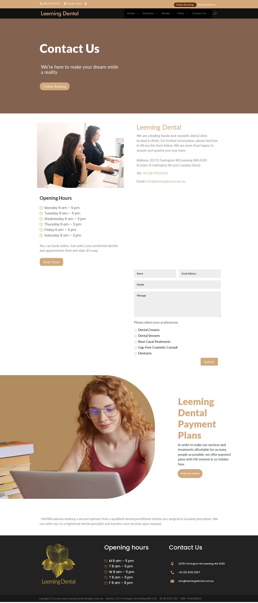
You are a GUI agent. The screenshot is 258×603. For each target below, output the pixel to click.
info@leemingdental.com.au (166, 181)
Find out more (193, 474)
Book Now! (51, 262)
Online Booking (54, 86)
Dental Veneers (147, 336)
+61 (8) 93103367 (155, 173)
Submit (209, 362)
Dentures (142, 353)
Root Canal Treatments (152, 341)
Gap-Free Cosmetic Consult (156, 347)
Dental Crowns (146, 330)
